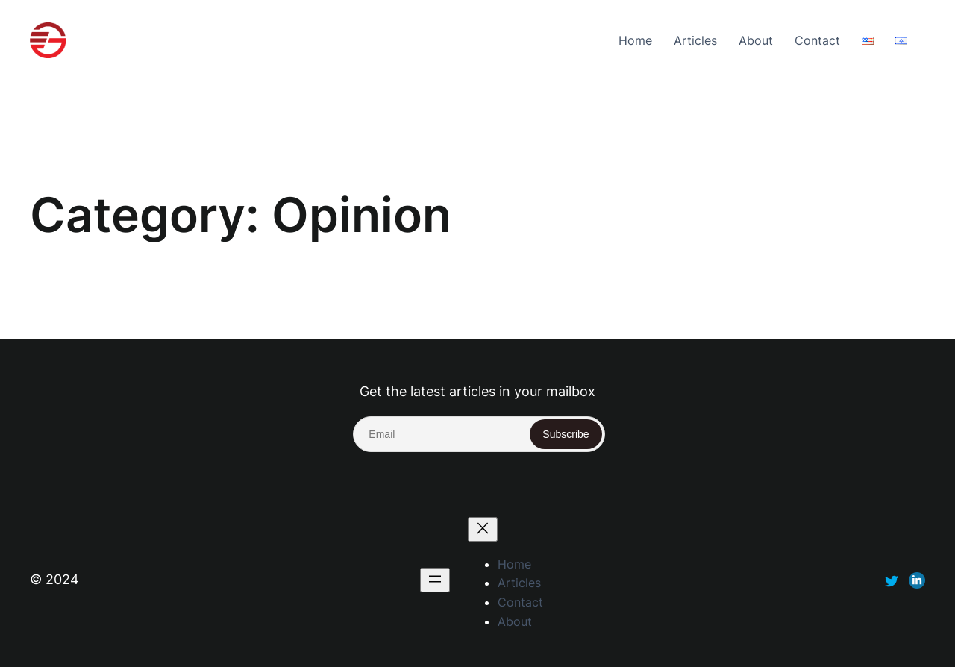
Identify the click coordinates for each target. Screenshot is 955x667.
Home (635, 40)
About (756, 40)
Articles (695, 40)
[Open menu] (435, 580)
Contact (817, 40)
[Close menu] (483, 529)
